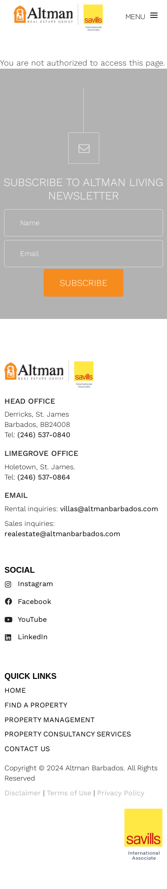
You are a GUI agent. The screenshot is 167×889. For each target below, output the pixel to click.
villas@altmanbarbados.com (109, 508)
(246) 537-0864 (43, 477)
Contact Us (27, 748)
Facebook (34, 601)
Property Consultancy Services (67, 734)
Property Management (49, 719)
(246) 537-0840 (43, 434)
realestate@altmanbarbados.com (62, 533)
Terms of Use (69, 793)
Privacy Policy (120, 793)
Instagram (35, 583)
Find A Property (35, 705)
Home (15, 690)
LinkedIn (33, 637)
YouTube (32, 619)
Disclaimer (22, 793)
